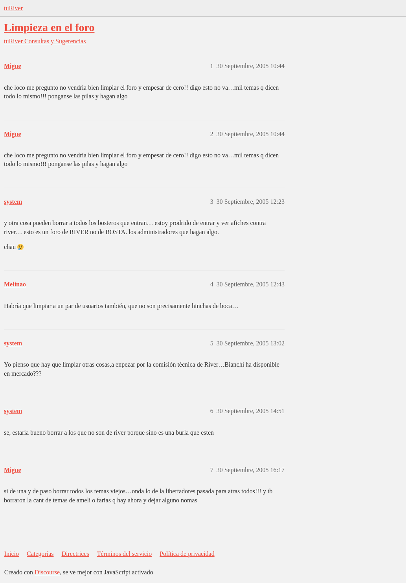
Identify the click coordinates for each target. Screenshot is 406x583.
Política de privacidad (187, 553)
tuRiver (13, 8)
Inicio (11, 553)
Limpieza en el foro (49, 27)
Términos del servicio (124, 553)
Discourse (47, 572)
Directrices (75, 553)
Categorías (40, 553)
